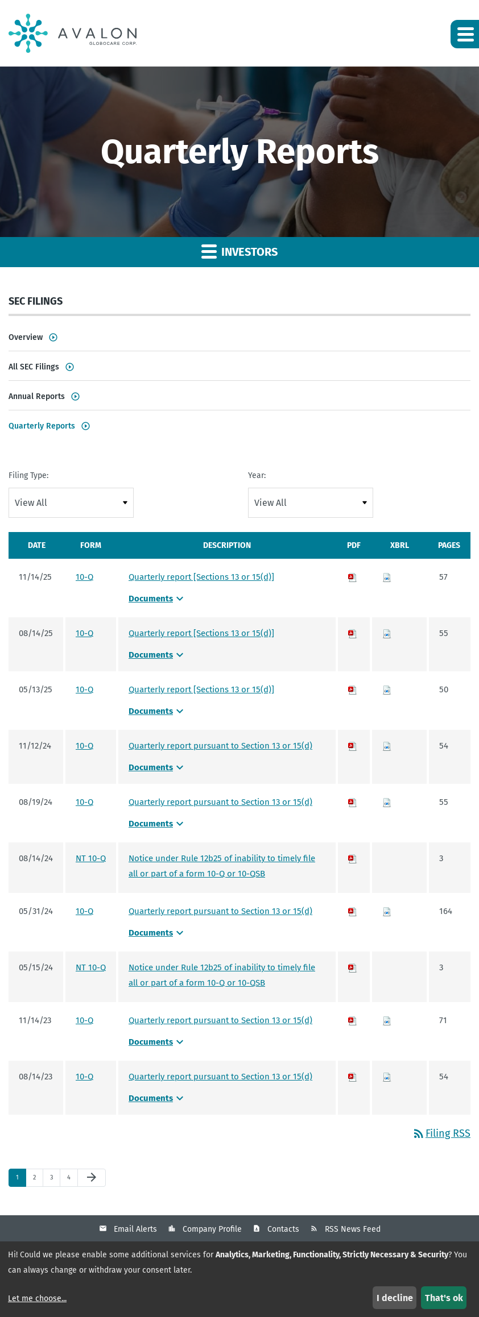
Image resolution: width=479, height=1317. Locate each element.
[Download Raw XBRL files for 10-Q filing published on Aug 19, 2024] (386, 802)
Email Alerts (135, 1229)
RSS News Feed (353, 1229)
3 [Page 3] (54, 1180)
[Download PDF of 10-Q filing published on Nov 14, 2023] (352, 1020)
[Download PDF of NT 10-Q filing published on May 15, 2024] (352, 967)
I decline (395, 1298)
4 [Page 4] (72, 1180)
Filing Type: (28, 475)
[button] (465, 34)
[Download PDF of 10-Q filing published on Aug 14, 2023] (352, 1076)
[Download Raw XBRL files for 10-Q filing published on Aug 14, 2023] (386, 1076)
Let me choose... (37, 1298)
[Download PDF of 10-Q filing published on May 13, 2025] (352, 689)
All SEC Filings (34, 367)
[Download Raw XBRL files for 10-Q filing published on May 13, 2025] (386, 689)
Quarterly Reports (42, 426)
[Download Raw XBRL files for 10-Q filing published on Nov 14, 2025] (386, 577)
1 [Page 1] (20, 1180)
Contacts (283, 1229)
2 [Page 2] (37, 1180)
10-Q (84, 577)
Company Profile (212, 1229)
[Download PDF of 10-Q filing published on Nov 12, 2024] (352, 746)
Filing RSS (441, 1133)
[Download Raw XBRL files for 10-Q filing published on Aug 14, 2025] (386, 633)
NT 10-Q (91, 858)
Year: (257, 475)
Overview (26, 337)
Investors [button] (239, 251)
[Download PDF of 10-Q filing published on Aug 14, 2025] (352, 633)
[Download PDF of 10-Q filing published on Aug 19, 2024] (352, 802)
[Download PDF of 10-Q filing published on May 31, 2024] (352, 911)
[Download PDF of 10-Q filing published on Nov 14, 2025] (352, 577)
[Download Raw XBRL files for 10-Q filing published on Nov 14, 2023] (386, 1020)
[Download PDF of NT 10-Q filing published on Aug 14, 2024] (352, 858)
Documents (158, 598)
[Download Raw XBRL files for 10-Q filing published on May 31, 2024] (386, 911)
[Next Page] (91, 1178)
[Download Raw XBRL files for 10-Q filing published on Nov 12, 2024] (386, 746)
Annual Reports (37, 396)
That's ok (444, 1298)
